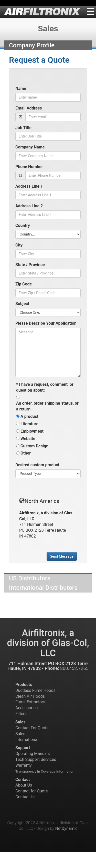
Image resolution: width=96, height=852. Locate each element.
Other (25, 453)
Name (20, 88)
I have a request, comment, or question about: (44, 387)
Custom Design (34, 446)
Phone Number (29, 166)
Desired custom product (37, 464)
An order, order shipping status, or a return (47, 406)
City (19, 245)
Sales (20, 733)
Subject (22, 303)
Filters (21, 713)
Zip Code (23, 284)
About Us (23, 785)
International (26, 739)
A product (29, 416)
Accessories (26, 707)
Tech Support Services (35, 759)
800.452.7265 (74, 668)
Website (27, 438)
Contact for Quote (31, 791)
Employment (32, 431)
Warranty (23, 765)
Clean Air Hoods (30, 696)
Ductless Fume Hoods (35, 690)
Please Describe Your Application (46, 323)
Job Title (23, 127)
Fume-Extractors (30, 701)
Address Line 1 (29, 186)
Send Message (61, 556)
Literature (29, 423)
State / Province (30, 264)
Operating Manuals (32, 753)
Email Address (28, 108)
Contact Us (25, 796)
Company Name (30, 147)
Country (22, 225)
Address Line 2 (29, 205)
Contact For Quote (32, 727)
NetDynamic (66, 828)
